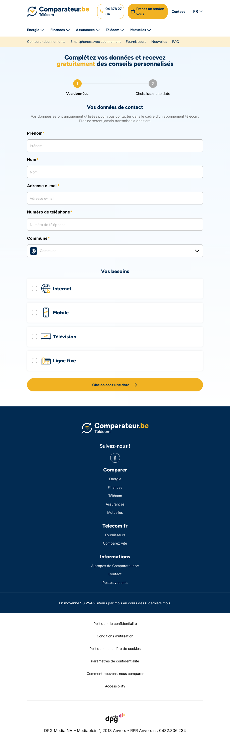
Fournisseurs (136, 42)
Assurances (88, 30)
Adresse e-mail (42, 185)
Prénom (35, 133)
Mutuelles (140, 30)
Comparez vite (115, 543)
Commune (37, 238)
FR (198, 11)
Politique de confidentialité (115, 623)
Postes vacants (115, 582)
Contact (178, 12)
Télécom (115, 30)
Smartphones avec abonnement (95, 42)
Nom (31, 159)
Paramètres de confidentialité (115, 661)
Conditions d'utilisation (115, 636)
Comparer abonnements (46, 42)
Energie (35, 30)
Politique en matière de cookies (115, 648)
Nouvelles (159, 42)
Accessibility (115, 686)
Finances (60, 30)
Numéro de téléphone (48, 211)
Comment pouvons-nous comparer (115, 673)
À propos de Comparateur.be (115, 566)
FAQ (175, 42)
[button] (110, 11)
